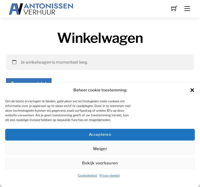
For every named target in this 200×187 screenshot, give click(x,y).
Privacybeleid (109, 175)
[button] (192, 90)
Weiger (100, 148)
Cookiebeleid (87, 175)
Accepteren (100, 134)
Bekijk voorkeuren (100, 163)
